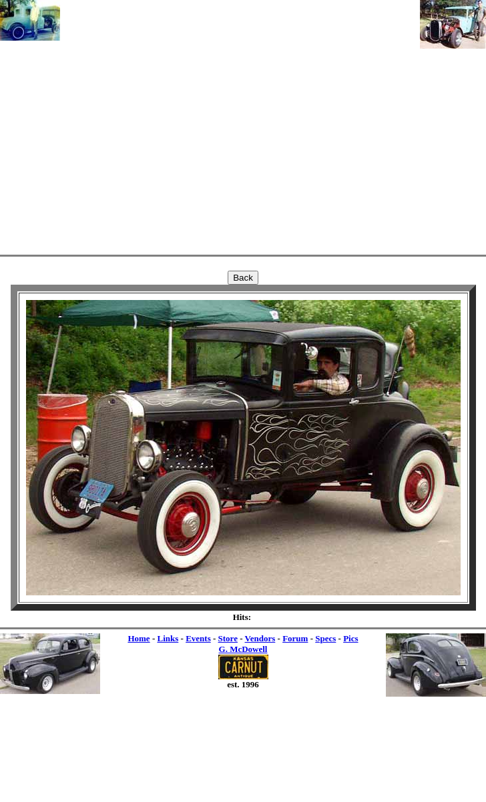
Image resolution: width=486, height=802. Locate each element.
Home (139, 638)
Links (167, 638)
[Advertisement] (240, 125)
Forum (295, 638)
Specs (325, 638)
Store (228, 638)
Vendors (260, 638)
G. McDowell (243, 649)
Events (198, 638)
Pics (350, 638)
